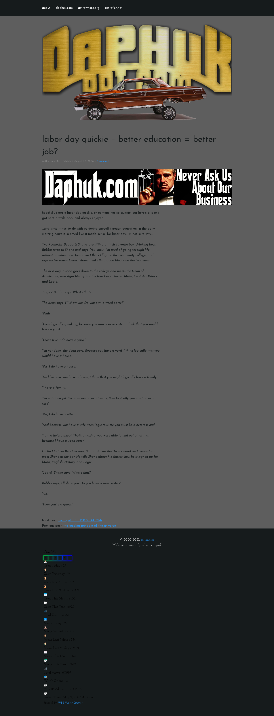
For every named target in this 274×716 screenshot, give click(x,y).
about (46, 8)
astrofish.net (114, 8)
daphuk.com (64, 8)
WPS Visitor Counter (70, 703)
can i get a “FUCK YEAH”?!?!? (80, 520)
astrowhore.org (89, 8)
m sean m (147, 539)
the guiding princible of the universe (89, 526)
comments (104, 161)
